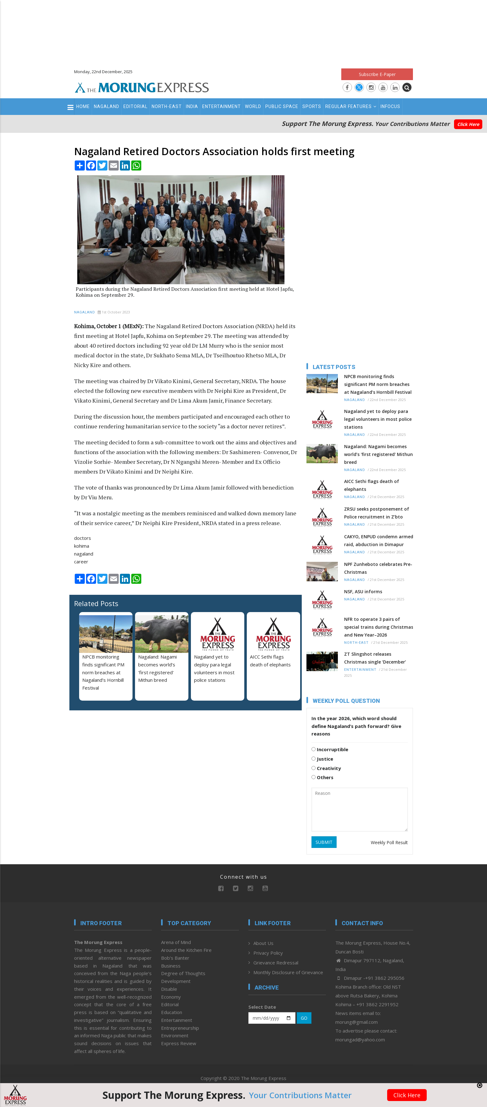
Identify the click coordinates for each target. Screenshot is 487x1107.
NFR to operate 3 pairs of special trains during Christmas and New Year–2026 (378, 627)
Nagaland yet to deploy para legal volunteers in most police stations (378, 419)
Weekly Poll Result (389, 842)
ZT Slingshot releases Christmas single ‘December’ (375, 658)
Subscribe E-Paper (377, 74)
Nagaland (106, 106)
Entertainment (221, 106)
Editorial (135, 106)
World (253, 106)
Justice (322, 759)
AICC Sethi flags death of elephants (371, 485)
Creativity (326, 768)
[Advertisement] (243, 31)
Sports (311, 106)
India (192, 106)
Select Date (262, 1007)
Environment (174, 1035)
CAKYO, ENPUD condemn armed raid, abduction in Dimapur (378, 540)
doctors (82, 538)
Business (171, 966)
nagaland (83, 554)
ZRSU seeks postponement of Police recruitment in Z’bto (376, 513)
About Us (263, 943)
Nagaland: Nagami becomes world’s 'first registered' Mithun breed (378, 454)
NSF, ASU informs (363, 591)
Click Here (468, 124)
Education (171, 1012)
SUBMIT (324, 842)
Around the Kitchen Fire (186, 950)
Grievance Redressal (275, 962)
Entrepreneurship (180, 1028)
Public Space (281, 106)
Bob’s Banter (175, 958)
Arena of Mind (176, 942)
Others (322, 777)
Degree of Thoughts (183, 973)
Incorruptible (329, 749)
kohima (81, 546)
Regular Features (350, 106)
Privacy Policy (268, 953)
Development (176, 981)
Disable (169, 989)
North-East (167, 106)
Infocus (390, 106)
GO (304, 1018)
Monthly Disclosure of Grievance (288, 972)
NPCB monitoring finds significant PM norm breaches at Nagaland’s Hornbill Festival (103, 672)
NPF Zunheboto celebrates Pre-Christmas (378, 568)
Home (83, 106)
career (81, 561)
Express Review (178, 1043)
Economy (171, 997)
